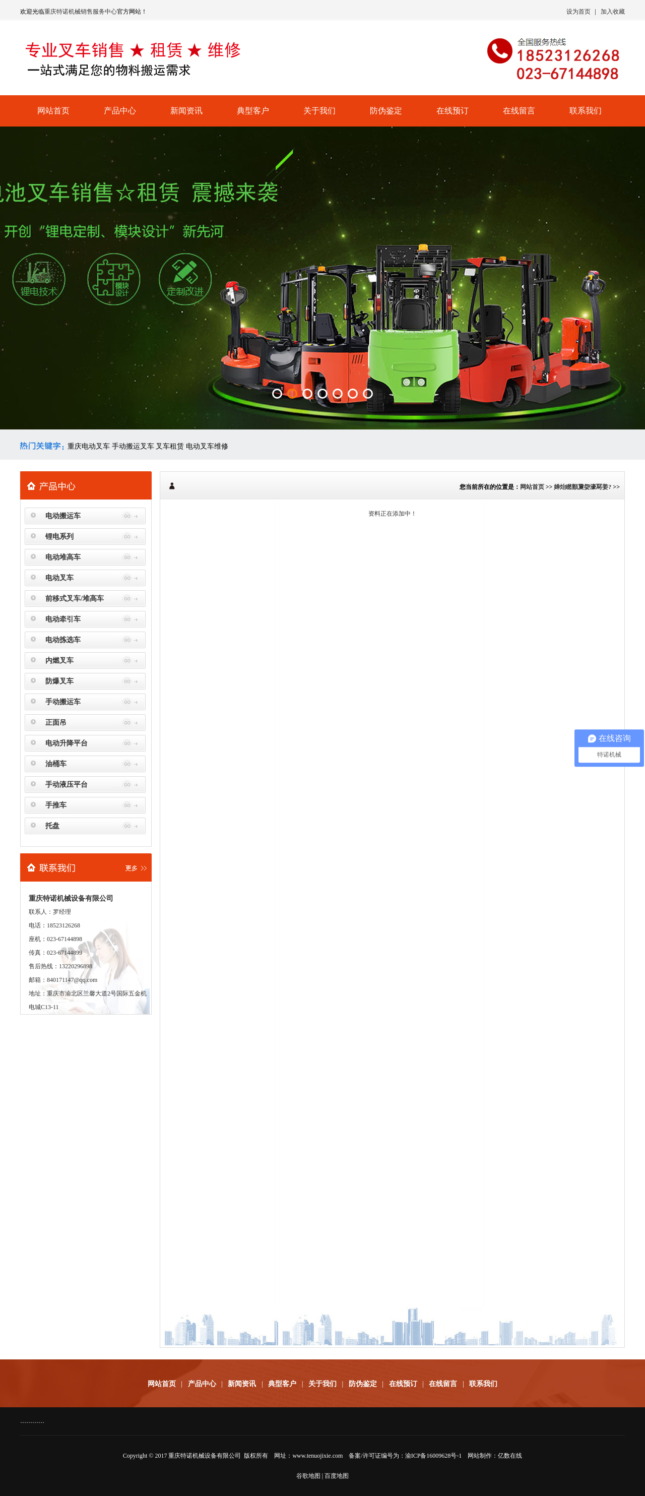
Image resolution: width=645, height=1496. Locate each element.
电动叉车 (59, 578)
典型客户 (253, 110)
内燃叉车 (59, 660)
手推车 (56, 805)
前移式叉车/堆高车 (74, 598)
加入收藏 (613, 11)
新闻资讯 (186, 110)
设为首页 (578, 11)
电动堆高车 (63, 557)
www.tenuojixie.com (317, 1455)
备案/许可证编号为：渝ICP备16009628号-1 (405, 1455)
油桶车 (56, 764)
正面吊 (56, 722)
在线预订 (452, 110)
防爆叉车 (59, 681)
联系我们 (585, 110)
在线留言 (519, 110)
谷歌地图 (308, 1475)
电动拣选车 (63, 640)
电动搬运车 (63, 516)
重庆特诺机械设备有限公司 (204, 1455)
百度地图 (337, 1475)
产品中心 (120, 110)
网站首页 (53, 110)
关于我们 (319, 110)
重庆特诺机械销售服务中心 (80, 11)
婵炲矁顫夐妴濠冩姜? (582, 486)
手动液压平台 (66, 784)
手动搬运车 (63, 702)
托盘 (52, 826)
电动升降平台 (66, 743)
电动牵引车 (63, 619)
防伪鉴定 (386, 110)
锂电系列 (59, 536)
